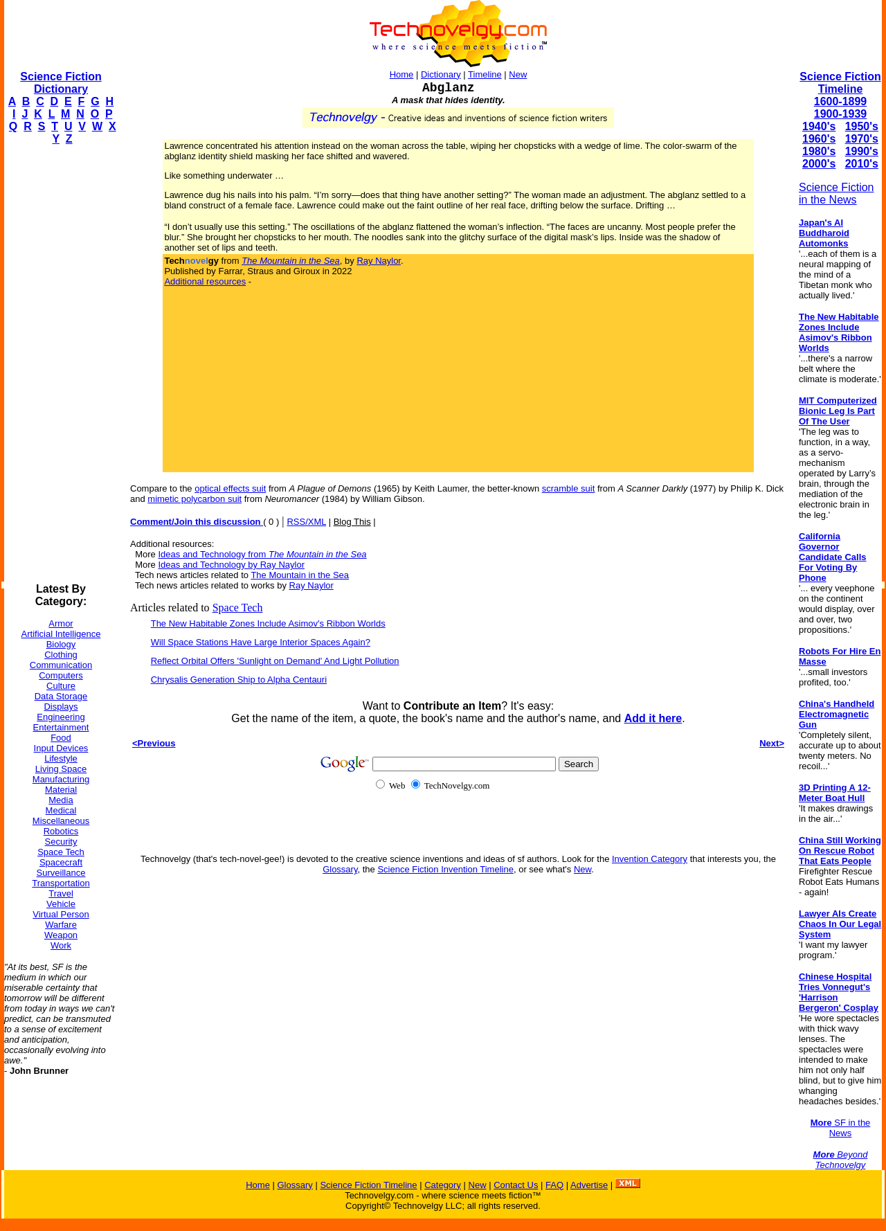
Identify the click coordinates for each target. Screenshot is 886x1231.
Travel (60, 893)
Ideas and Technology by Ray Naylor (231, 564)
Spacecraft (60, 862)
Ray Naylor (378, 260)
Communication (61, 665)
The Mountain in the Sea (300, 575)
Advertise (589, 1185)
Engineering (60, 717)
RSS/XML (306, 521)
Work (61, 945)
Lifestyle (61, 758)
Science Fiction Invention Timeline (445, 869)
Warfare (61, 924)
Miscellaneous (61, 821)
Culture (60, 686)
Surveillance (61, 873)
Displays (61, 706)
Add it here (653, 718)
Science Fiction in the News (836, 193)
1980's (818, 151)
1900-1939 (840, 114)
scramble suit (568, 488)
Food (61, 738)
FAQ (554, 1185)
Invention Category (649, 859)
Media (60, 800)
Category (442, 1185)
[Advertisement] (59, 364)
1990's (861, 151)
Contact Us (516, 1185)
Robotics (61, 831)
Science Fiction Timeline (839, 83)
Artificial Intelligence (61, 634)
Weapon (61, 935)
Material (61, 789)
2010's (861, 164)
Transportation (60, 883)
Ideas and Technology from (262, 554)
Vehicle (60, 904)
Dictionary (441, 74)
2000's (818, 164)
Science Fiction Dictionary (60, 83)
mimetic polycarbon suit (194, 499)
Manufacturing (61, 779)
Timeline (485, 74)
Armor (60, 623)
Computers (61, 675)
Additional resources (205, 281)
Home (402, 74)
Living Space (61, 769)
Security (61, 841)
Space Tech (60, 852)
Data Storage (61, 696)
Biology (61, 644)
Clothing (61, 654)
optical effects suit (230, 488)
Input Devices (61, 748)
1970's (861, 139)
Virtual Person (61, 914)
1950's (861, 126)
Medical (61, 810)
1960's (818, 139)
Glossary (340, 869)
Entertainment (61, 727)
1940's (818, 126)
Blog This (352, 521)
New (518, 74)
